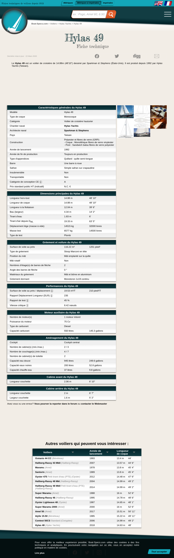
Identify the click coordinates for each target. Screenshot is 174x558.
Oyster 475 (57, 476)
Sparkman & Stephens (76, 130)
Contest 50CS (53, 520)
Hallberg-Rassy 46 (54, 497)
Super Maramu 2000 (50, 507)
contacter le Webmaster (94, 403)
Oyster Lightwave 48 (51, 502)
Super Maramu (47, 493)
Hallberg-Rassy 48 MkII (59, 487)
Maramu (43, 467)
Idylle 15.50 (47, 516)
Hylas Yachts (71, 126)
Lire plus (39, 553)
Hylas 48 (47, 525)
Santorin (43, 472)
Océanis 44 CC (49, 458)
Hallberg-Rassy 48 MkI (56, 481)
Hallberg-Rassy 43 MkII (56, 463)
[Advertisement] (87, 87)
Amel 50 (43, 511)
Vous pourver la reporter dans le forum (55, 403)
